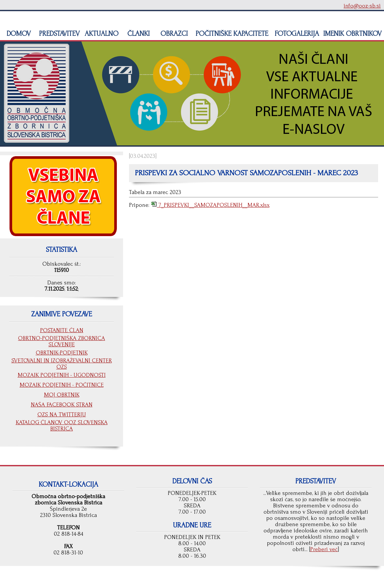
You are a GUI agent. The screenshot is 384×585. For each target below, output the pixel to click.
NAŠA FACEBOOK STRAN (62, 405)
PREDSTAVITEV (58, 33)
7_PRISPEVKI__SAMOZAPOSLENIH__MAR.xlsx (213, 205)
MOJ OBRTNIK (61, 395)
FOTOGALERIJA (296, 33)
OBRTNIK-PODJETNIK (62, 353)
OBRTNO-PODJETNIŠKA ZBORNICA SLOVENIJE (61, 341)
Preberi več (324, 549)
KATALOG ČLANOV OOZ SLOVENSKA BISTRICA (62, 425)
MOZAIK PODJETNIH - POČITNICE (62, 385)
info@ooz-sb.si (362, 6)
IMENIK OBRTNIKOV (352, 33)
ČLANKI (137, 33)
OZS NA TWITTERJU (61, 414)
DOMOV (18, 33)
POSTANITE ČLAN (61, 330)
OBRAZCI (173, 33)
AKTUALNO (100, 33)
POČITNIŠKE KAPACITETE (231, 33)
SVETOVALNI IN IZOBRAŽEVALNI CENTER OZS (61, 363)
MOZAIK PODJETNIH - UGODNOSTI (62, 375)
